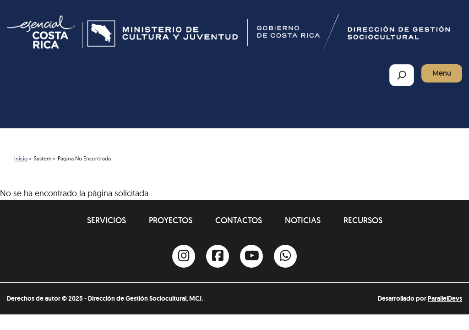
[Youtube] (251, 256)
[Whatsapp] (285, 256)
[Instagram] (183, 256)
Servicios (106, 220)
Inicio (20, 158)
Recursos (363, 220)
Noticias (303, 220)
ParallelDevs (445, 298)
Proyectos (170, 220)
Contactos (238, 220)
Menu (441, 73)
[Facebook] (217, 256)
